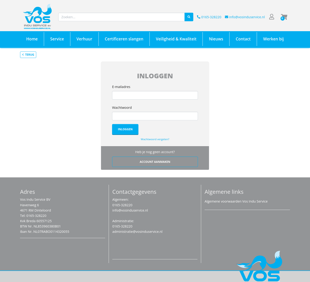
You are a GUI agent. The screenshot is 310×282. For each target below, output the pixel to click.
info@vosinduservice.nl (245, 17)
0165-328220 (209, 17)
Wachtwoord (122, 107)
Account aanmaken (155, 162)
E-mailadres (121, 87)
